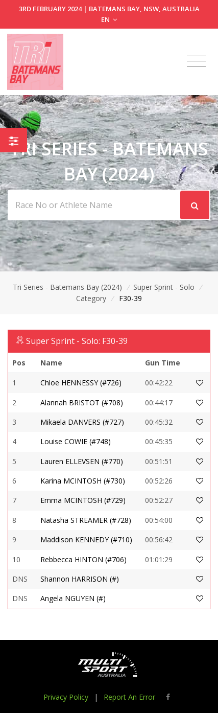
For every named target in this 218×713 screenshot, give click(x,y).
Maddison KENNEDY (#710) (86, 539)
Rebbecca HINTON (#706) (83, 559)
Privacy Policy (65, 697)
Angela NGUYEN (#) (73, 598)
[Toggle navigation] (196, 61)
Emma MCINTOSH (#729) (83, 500)
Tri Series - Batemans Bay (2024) (67, 287)
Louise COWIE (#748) (75, 441)
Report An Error (129, 697)
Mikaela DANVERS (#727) (82, 422)
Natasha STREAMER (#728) (85, 520)
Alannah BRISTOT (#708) (81, 402)
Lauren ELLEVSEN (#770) (81, 461)
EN (109, 19)
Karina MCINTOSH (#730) (82, 481)
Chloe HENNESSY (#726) (81, 382)
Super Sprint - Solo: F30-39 (77, 341)
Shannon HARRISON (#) (79, 579)
